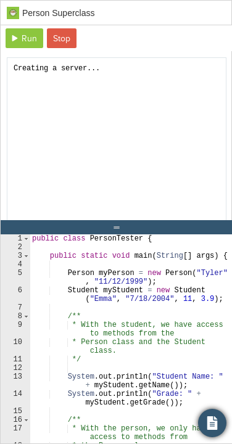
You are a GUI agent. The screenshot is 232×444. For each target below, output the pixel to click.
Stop (61, 38)
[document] (116, 146)
